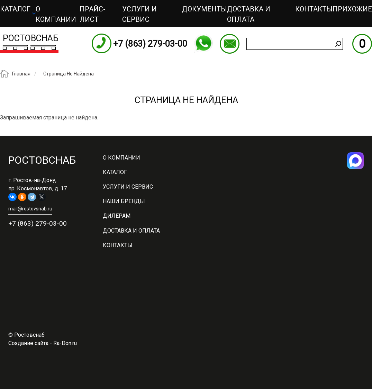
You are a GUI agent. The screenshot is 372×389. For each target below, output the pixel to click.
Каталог (15, 9)
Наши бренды (124, 201)
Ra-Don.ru (65, 343)
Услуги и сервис (139, 14)
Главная (21, 73)
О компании (56, 14)
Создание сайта (28, 343)
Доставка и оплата (248, 14)
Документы (204, 9)
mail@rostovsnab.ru (229, 44)
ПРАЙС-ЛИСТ (93, 14)
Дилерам (116, 215)
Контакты (314, 9)
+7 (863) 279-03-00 (150, 44)
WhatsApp (203, 43)
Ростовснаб (30, 38)
